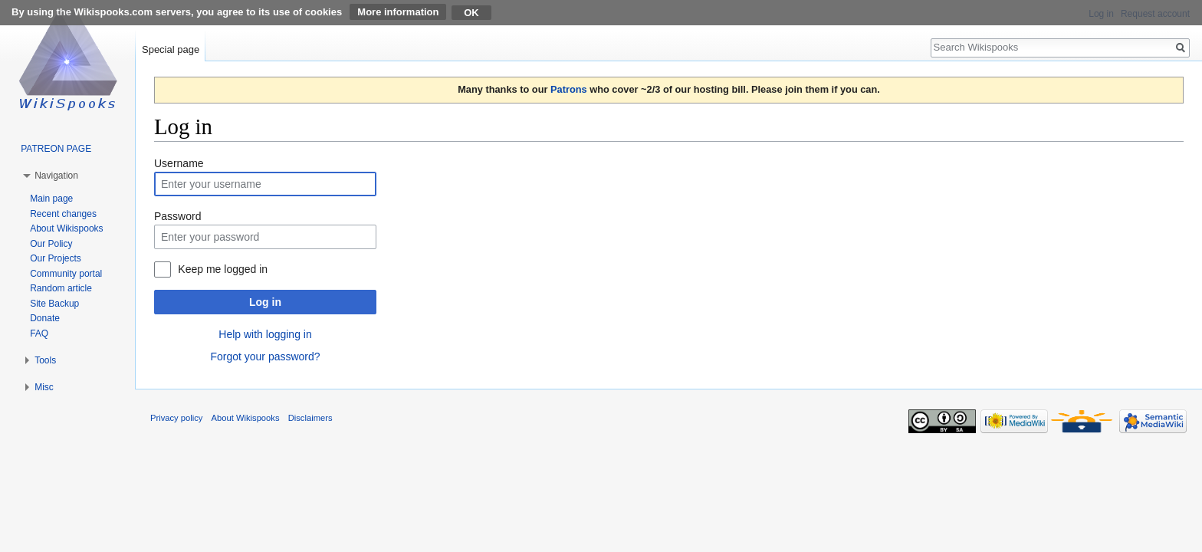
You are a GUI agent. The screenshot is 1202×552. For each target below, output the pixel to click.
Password (177, 216)
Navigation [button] (56, 175)
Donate (45, 318)
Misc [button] (44, 387)
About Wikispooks (66, 228)
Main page (51, 198)
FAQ (39, 333)
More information (397, 12)
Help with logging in (264, 334)
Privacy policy (176, 417)
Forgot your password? (265, 356)
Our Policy (51, 243)
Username (179, 163)
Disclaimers (310, 417)
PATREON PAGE (56, 148)
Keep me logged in (223, 269)
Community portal (66, 273)
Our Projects (55, 258)
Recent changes (63, 214)
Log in (265, 302)
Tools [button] (45, 360)
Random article (61, 288)
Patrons (568, 89)
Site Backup (54, 303)
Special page (170, 49)
